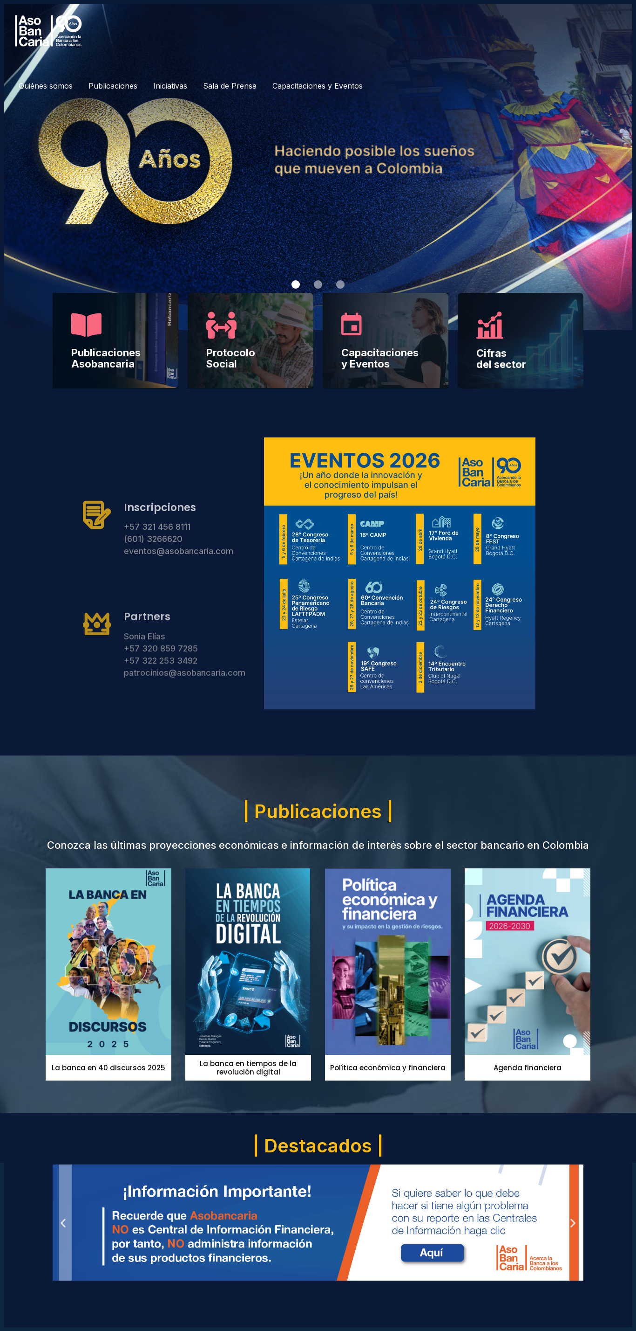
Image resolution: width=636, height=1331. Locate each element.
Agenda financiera (528, 1068)
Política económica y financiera (388, 1068)
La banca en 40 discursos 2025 (108, 1068)
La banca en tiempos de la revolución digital (248, 1068)
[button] (295, 284)
